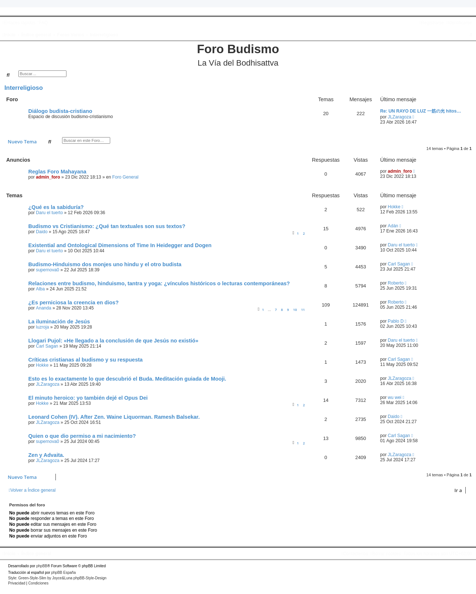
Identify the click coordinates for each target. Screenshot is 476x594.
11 (303, 309)
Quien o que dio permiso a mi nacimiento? (82, 436)
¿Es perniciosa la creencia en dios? (73, 302)
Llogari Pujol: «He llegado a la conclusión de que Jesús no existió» (113, 341)
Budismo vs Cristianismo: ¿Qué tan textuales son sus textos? (106, 226)
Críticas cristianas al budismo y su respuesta (85, 360)
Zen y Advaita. (46, 455)
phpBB (41, 566)
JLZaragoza (399, 117)
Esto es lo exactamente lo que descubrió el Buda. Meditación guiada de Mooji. (127, 379)
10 (295, 309)
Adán (393, 225)
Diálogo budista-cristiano (60, 111)
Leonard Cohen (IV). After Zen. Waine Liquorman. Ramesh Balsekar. (114, 417)
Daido (42, 231)
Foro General (125, 177)
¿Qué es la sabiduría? (56, 207)
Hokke (394, 206)
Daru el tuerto (49, 212)
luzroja (42, 327)
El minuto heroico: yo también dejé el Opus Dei (88, 398)
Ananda (43, 308)
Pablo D (396, 321)
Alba (40, 289)
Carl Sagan (399, 264)
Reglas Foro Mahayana (57, 172)
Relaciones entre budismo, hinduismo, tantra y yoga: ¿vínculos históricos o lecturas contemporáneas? (159, 283)
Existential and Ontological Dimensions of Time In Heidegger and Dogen (120, 245)
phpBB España (63, 573)
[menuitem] (42, 22)
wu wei (394, 397)
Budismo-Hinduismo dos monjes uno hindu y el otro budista (104, 264)
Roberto (396, 283)
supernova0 (47, 269)
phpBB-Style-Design (90, 578)
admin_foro (48, 177)
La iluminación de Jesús (59, 321)
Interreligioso (23, 87)
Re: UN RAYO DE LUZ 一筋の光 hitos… (420, 111)
